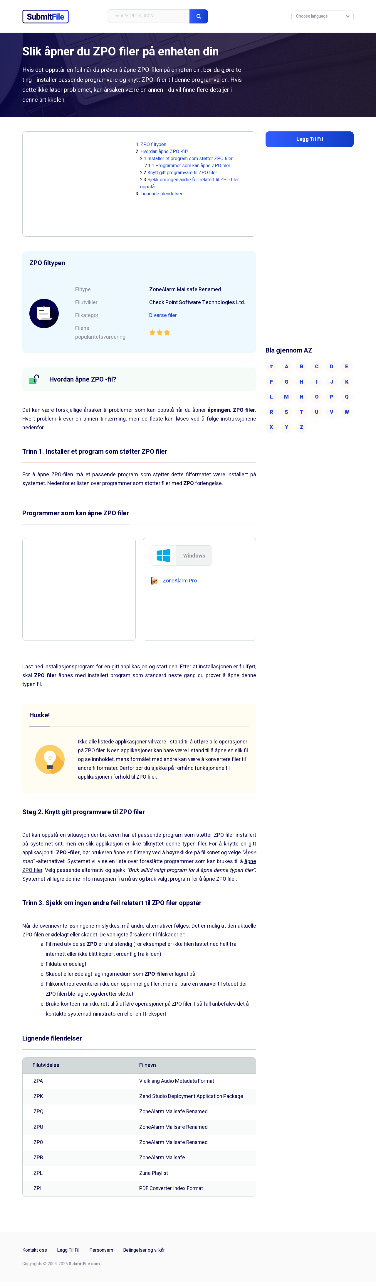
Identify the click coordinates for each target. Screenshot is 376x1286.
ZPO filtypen (153, 144)
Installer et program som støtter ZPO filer (190, 158)
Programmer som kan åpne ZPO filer (192, 165)
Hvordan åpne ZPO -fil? (164, 151)
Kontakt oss (34, 1254)
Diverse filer (163, 315)
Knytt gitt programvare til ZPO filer (182, 172)
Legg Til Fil (68, 1254)
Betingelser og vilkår (144, 1254)
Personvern (101, 1254)
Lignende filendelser (161, 193)
